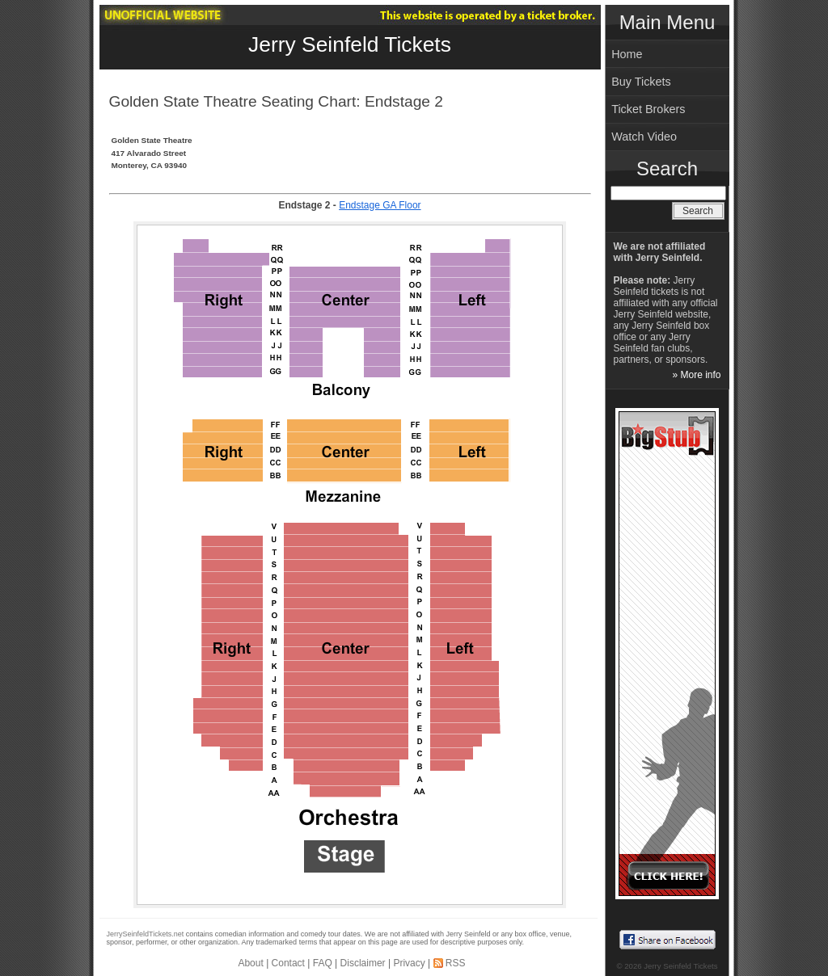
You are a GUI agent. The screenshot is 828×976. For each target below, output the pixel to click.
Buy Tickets (641, 81)
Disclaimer (363, 963)
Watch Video (644, 136)
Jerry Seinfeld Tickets (349, 44)
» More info (696, 375)
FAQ (322, 963)
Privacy (409, 963)
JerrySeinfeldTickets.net (145, 934)
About (250, 963)
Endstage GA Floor (379, 205)
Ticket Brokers (648, 109)
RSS (456, 963)
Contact (288, 963)
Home (626, 54)
